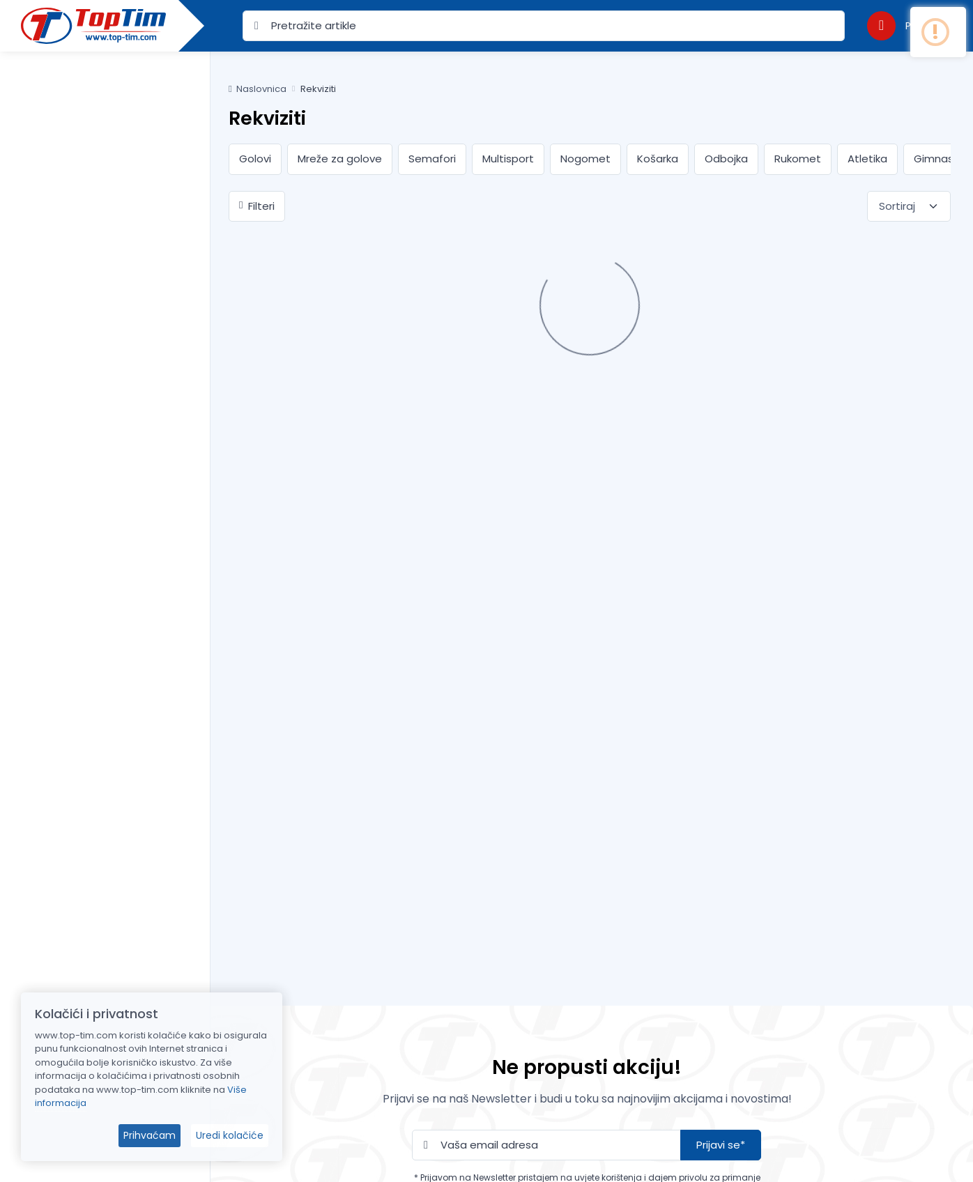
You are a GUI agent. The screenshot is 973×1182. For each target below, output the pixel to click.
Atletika (867, 158)
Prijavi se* (720, 1144)
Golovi (255, 158)
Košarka (657, 158)
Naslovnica (257, 88)
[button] (907, 25)
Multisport (508, 158)
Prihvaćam (149, 1135)
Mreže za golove (340, 158)
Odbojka (726, 158)
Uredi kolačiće (229, 1135)
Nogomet (585, 158)
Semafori (432, 158)
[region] (105, 599)
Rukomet (797, 158)
